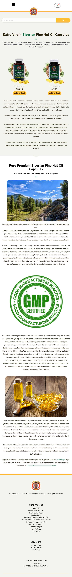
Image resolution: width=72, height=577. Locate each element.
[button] (13, 4)
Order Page (61, 460)
